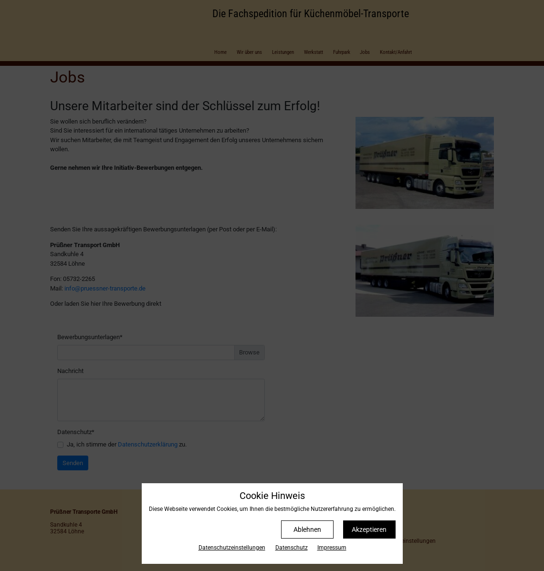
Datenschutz (291, 547)
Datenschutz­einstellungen (232, 547)
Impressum (331, 547)
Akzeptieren (369, 529)
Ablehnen (307, 529)
